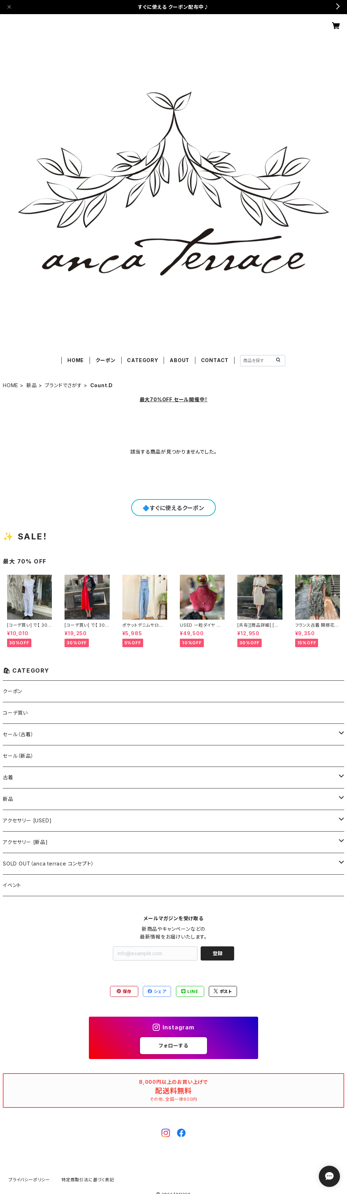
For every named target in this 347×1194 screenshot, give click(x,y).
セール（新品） (18, 756)
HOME (75, 360)
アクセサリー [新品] (25, 842)
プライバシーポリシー (29, 1179)
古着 (8, 777)
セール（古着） (18, 734)
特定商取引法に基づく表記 (87, 1179)
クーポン (106, 360)
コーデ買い (15, 713)
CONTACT (215, 360)
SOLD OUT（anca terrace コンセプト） (48, 864)
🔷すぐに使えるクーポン (173, 508)
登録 (218, 953)
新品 (31, 385)
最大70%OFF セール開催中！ (174, 399)
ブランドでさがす (63, 385)
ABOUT (179, 360)
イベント (12, 885)
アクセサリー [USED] (27, 820)
